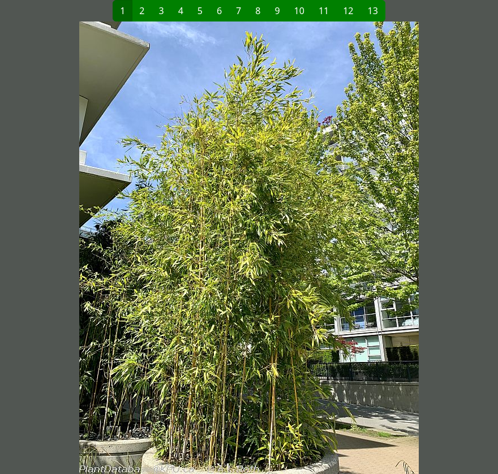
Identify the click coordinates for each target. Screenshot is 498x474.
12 (348, 11)
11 (324, 11)
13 (373, 11)
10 (299, 11)
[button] (128, 247)
